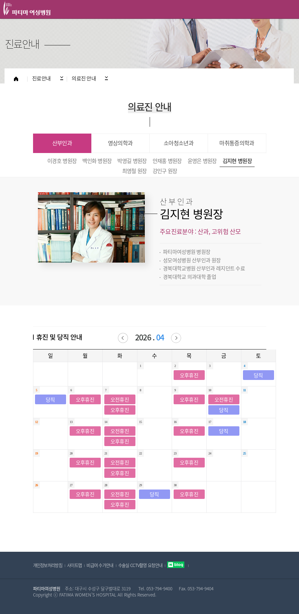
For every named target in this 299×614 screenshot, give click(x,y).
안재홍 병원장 (167, 161)
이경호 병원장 (61, 161)
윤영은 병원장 (202, 161)
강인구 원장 (165, 171)
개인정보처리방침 (47, 565)
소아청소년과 (178, 143)
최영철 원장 (134, 171)
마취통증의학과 (236, 143)
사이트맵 (74, 565)
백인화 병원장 (96, 161)
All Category (287, 9)
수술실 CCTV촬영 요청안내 (140, 565)
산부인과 (62, 143)
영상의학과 (120, 143)
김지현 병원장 (237, 161)
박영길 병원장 (131, 161)
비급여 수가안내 (99, 565)
